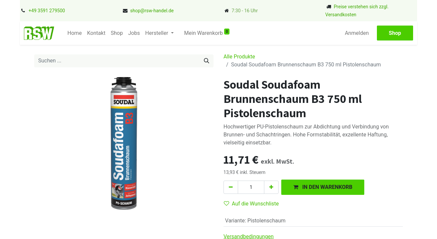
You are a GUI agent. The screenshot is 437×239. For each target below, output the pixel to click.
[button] (322, 187)
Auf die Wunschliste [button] (251, 203)
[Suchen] (207, 60)
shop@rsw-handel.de (152, 10)
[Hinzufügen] (271, 187)
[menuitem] (72, 33)
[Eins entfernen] (230, 187)
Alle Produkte (239, 56)
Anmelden (359, 33)
